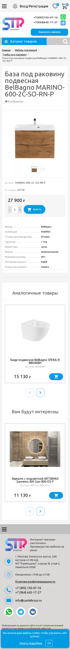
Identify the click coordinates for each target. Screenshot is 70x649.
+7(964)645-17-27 (45, 22)
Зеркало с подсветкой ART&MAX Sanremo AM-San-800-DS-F (35, 480)
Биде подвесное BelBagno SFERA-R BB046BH (35, 361)
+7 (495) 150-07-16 (28, 588)
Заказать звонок (49, 32)
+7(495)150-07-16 (45, 17)
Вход (24, 6)
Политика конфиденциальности (35, 581)
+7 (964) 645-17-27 (28, 592)
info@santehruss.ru (28, 600)
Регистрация (38, 6)
